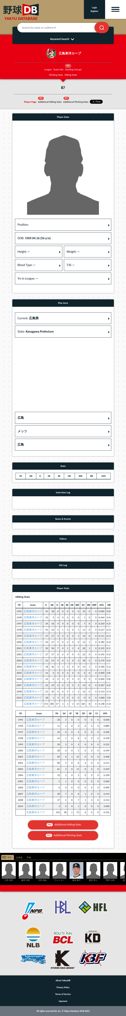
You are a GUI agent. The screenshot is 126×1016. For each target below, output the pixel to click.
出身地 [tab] (19, 857)
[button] (63, 418)
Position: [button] (23, 224)
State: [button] (36, 331)
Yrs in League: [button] (28, 278)
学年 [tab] (9, 857)
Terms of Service (63, 994)
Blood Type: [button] (26, 265)
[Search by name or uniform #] (60, 27)
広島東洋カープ (33, 611)
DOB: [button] (34, 238)
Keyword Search (63, 39)
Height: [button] (23, 252)
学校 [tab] (29, 857)
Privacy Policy (63, 987)
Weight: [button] (72, 252)
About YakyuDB (63, 980)
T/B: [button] (70, 265)
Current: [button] (28, 318)
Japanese (63, 1001)
